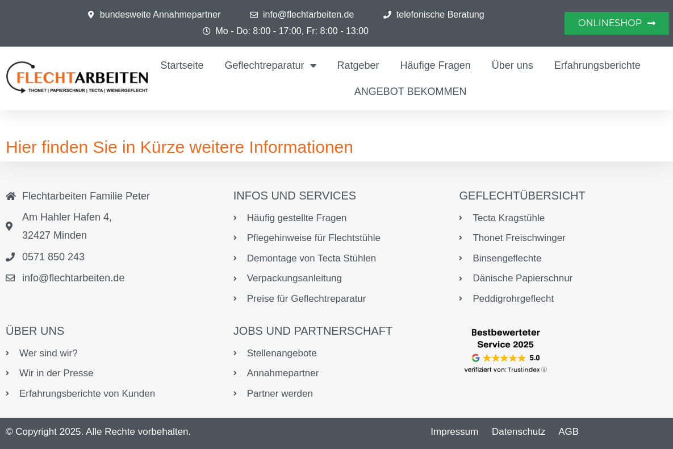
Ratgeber (358, 65)
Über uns (512, 65)
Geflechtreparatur (270, 65)
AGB (568, 431)
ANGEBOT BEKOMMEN (410, 91)
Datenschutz (519, 431)
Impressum (454, 431)
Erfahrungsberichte (597, 65)
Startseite (181, 65)
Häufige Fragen (435, 65)
